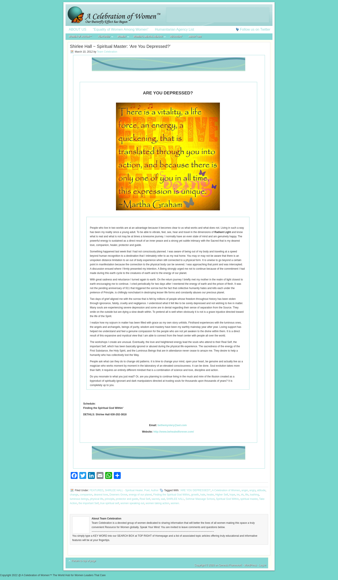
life (246, 494)
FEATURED (104, 37)
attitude (261, 490)
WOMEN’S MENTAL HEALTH (148, 37)
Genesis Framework (230, 565)
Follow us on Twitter (255, 29)
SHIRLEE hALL (175, 498)
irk (242, 494)
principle (109, 498)
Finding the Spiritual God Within (171, 494)
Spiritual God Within (227, 498)
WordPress (250, 565)
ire (238, 494)
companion (86, 494)
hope (232, 494)
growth (195, 494)
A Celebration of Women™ (169, 15)
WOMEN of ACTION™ (80, 36)
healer (210, 494)
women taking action (157, 503)
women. (175, 503)
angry (252, 490)
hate (202, 494)
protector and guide (127, 498)
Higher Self (221, 494)
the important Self (88, 503)
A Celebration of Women (226, 490)
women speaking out (132, 503)
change (74, 494)
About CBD (195, 36)
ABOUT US (77, 29)
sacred (155, 498)
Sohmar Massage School (200, 498)
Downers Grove (118, 494)
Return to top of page (84, 560)
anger (244, 490)
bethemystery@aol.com (172, 425)
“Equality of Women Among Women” (121, 29)
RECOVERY (176, 36)
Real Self (145, 498)
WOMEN (121, 37)
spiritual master (249, 498)
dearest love (101, 494)
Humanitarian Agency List (174, 29)
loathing (254, 494)
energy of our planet (140, 494)
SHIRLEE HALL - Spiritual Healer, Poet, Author (131, 490)
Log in (262, 565)
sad (163, 498)
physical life (96, 498)
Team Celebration (107, 51)
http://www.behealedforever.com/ (173, 431)
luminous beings (79, 498)
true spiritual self (109, 503)
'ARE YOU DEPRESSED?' (195, 490)
